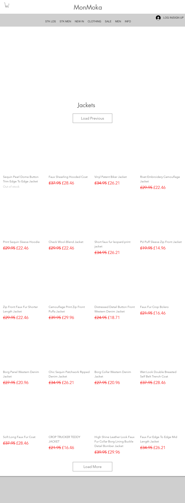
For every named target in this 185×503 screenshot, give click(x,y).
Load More (92, 466)
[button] (7, 5)
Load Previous (92, 118)
